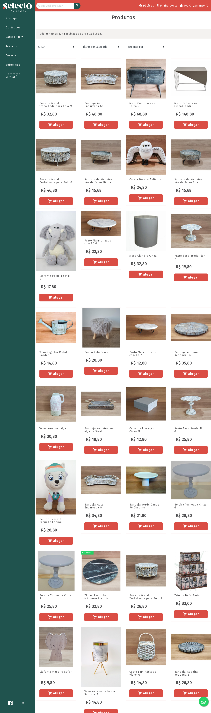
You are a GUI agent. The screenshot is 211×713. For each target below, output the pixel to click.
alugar (56, 125)
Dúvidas (146, 5)
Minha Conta (167, 5)
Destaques (13, 27)
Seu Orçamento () (195, 5)
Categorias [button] (14, 36)
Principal (12, 18)
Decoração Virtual (13, 76)
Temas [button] (10, 46)
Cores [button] (10, 55)
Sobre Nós (13, 64)
